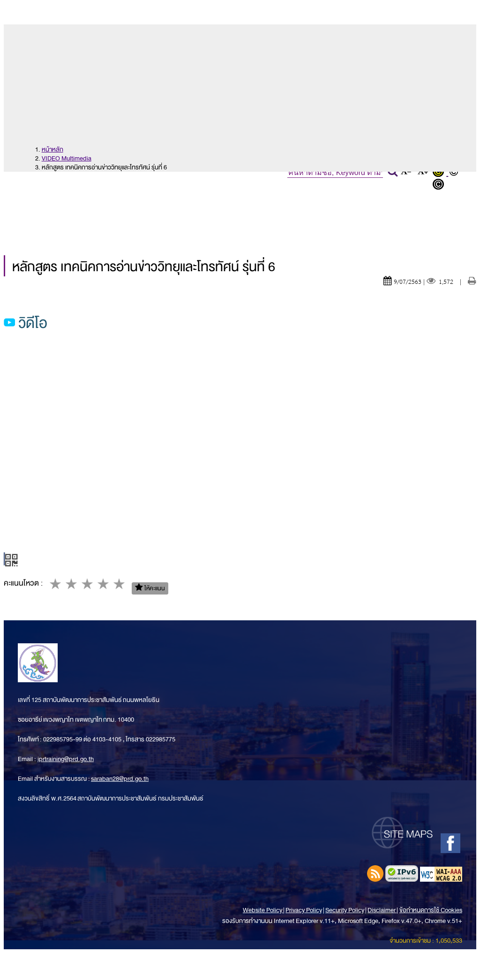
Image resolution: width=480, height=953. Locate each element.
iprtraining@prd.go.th (66, 759)
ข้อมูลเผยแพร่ (46, 223)
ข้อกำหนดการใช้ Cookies (430, 910)
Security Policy (344, 910)
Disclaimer (382, 910)
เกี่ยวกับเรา (103, 201)
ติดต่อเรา (220, 223)
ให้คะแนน (150, 588)
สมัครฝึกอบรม (398, 201)
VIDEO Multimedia (66, 158)
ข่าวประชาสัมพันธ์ (193, 201)
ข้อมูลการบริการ (138, 223)
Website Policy (263, 910)
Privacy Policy (303, 910)
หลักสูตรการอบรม (299, 201)
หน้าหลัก (35, 201)
